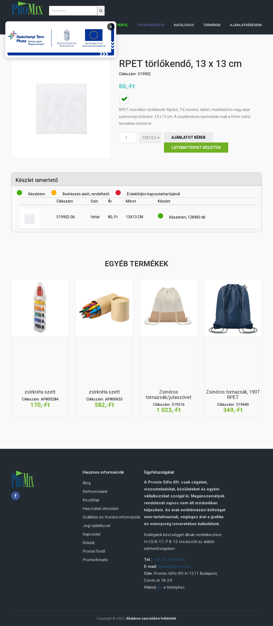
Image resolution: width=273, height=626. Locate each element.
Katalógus (184, 25)
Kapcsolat (92, 534)
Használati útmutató (101, 508)
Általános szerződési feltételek (151, 618)
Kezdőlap (91, 500)
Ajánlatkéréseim (246, 25)
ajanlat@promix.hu (174, 566)
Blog (87, 483)
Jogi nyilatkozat (96, 525)
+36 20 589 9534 (169, 559)
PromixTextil (94, 551)
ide (159, 587)
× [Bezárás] (111, 26)
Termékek (211, 25)
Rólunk (89, 542)
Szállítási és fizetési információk (111, 517)
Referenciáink (95, 491)
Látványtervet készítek (196, 147)
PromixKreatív (95, 559)
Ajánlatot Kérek (188, 137)
